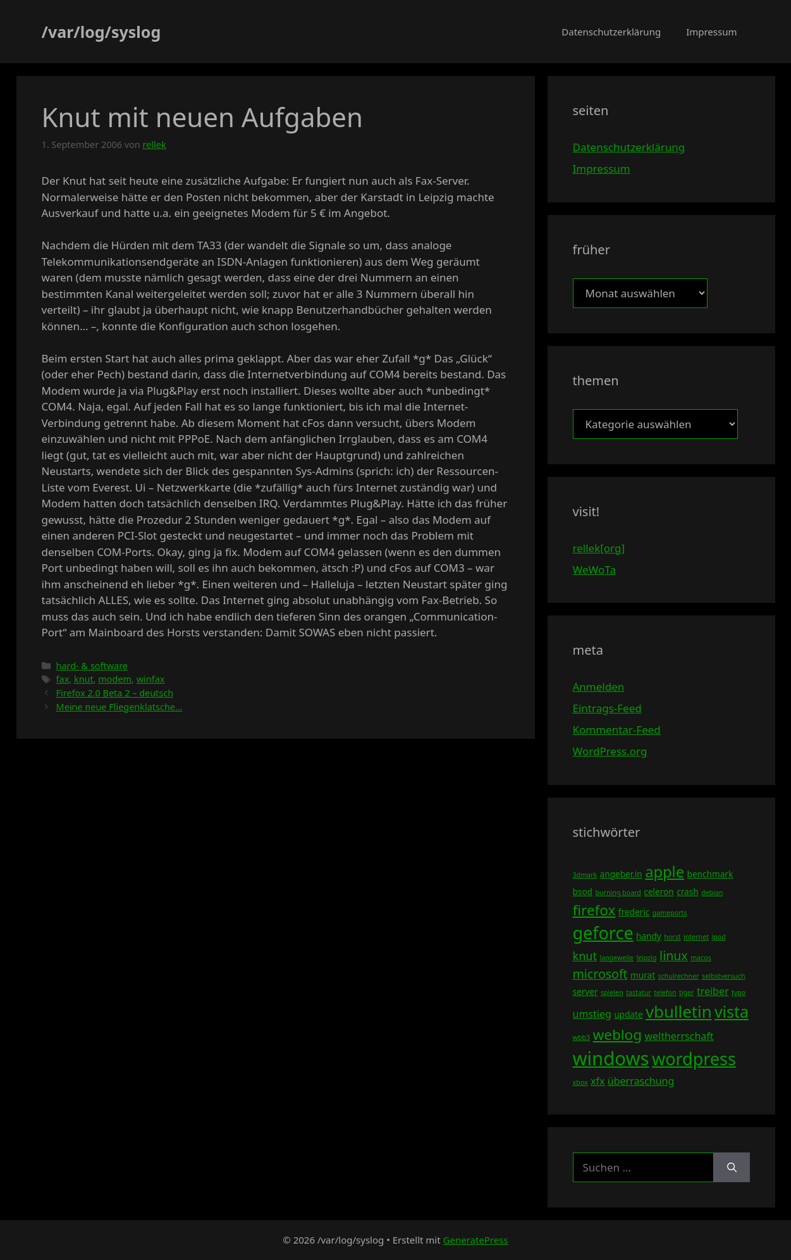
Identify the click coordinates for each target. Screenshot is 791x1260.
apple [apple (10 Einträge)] (664, 872)
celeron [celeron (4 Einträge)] (658, 892)
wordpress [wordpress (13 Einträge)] (694, 1058)
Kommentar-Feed (617, 729)
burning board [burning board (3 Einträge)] (618, 892)
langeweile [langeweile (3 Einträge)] (616, 957)
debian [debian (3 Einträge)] (712, 892)
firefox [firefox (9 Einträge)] (594, 910)
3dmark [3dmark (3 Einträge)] (585, 874)
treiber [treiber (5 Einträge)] (713, 991)
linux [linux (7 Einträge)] (673, 955)
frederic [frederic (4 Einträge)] (633, 912)
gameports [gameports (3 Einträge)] (670, 912)
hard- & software (92, 666)
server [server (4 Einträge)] (585, 991)
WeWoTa (594, 569)
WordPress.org (610, 751)
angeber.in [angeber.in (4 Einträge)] (621, 874)
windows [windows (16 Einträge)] (611, 1058)
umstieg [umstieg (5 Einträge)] (592, 1014)
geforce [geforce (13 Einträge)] (603, 932)
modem (115, 679)
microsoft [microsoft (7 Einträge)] (600, 973)
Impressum (711, 31)
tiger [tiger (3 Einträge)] (686, 992)
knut (84, 679)
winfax (151, 679)
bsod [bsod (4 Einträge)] (583, 892)
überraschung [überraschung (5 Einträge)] (641, 1081)
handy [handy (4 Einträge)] (648, 936)
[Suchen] (732, 1167)
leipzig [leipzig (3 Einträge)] (646, 957)
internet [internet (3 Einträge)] (696, 936)
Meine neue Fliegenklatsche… (119, 707)
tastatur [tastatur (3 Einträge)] (638, 992)
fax (63, 679)
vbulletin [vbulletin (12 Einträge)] (679, 1011)
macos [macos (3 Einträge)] (700, 957)
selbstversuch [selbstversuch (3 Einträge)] (723, 976)
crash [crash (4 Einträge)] (687, 892)
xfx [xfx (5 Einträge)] (597, 1081)
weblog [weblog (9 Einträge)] (617, 1034)
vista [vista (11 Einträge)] (731, 1011)
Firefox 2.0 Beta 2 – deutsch (114, 693)
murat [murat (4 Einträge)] (642, 975)
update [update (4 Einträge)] (628, 1014)
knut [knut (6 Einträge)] (585, 955)
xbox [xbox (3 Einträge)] (580, 1082)
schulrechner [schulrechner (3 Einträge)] (678, 976)
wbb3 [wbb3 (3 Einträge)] (582, 1037)
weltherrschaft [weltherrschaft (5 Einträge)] (678, 1036)
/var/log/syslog (101, 31)
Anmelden (599, 686)
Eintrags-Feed (607, 708)
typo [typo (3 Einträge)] (738, 992)
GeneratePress (475, 1239)
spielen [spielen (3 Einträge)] (612, 992)
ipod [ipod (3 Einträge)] (719, 936)
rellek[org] (599, 548)
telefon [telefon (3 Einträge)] (665, 992)
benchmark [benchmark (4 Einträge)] (710, 874)
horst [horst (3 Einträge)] (672, 936)
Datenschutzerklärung (611, 31)
